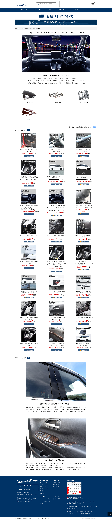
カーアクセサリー (83, 102)
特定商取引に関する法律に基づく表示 (23, 518)
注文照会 (42, 491)
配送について (56, 484)
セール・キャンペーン (88, 9)
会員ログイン (43, 482)
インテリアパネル (29, 102)
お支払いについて (57, 482)
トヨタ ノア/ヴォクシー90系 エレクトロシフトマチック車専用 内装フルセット (56, 207)
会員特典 (42, 493)
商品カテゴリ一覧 (19, 28)
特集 (50, 9)
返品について (56, 486)
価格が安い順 (79, 127)
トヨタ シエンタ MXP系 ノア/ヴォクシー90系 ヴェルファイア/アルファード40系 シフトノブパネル (83, 263)
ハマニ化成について (45, 501)
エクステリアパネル (56, 102)
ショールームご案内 (45, 499)
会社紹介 (42, 503)
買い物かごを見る (44, 488)
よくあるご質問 (56, 499)
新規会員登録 (43, 486)
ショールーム (75, 9)
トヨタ (26, 28)
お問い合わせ (29, 489)
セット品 (29, 119)
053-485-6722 (29, 486)
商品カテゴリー (25, 9)
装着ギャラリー (62, 9)
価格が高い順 (87, 127)
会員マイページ (44, 484)
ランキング (37, 9)
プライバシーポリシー (39, 518)
